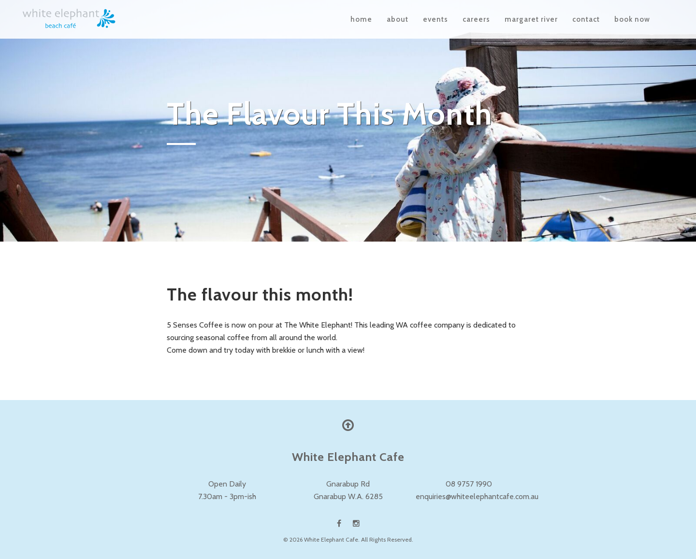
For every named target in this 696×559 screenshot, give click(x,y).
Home (361, 19)
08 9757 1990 (469, 483)
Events (435, 19)
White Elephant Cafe (331, 539)
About (397, 19)
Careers (476, 19)
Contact (586, 19)
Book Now (632, 19)
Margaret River (531, 19)
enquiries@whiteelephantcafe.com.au (477, 496)
